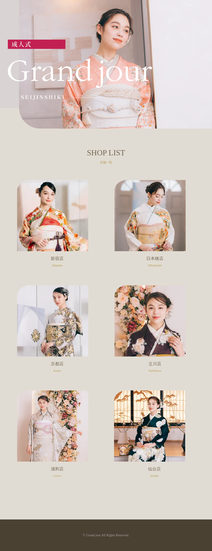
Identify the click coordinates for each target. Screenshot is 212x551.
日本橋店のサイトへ (155, 226)
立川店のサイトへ (155, 331)
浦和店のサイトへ (57, 436)
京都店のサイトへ (57, 331)
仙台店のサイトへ (154, 436)
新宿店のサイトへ (57, 226)
